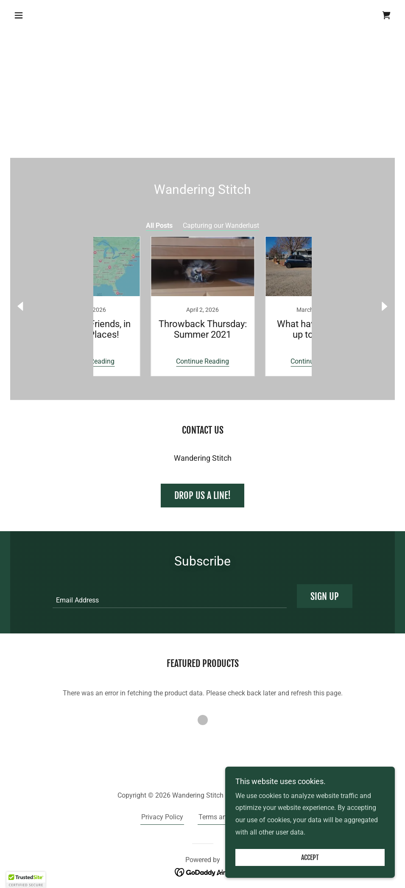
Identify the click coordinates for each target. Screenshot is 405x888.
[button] (39, 15)
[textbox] (170, 596)
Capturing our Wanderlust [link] (221, 225)
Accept (310, 857)
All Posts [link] (159, 225)
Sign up (324, 596)
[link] (386, 15)
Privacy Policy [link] (162, 817)
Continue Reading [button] (145, 361)
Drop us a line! (202, 495)
